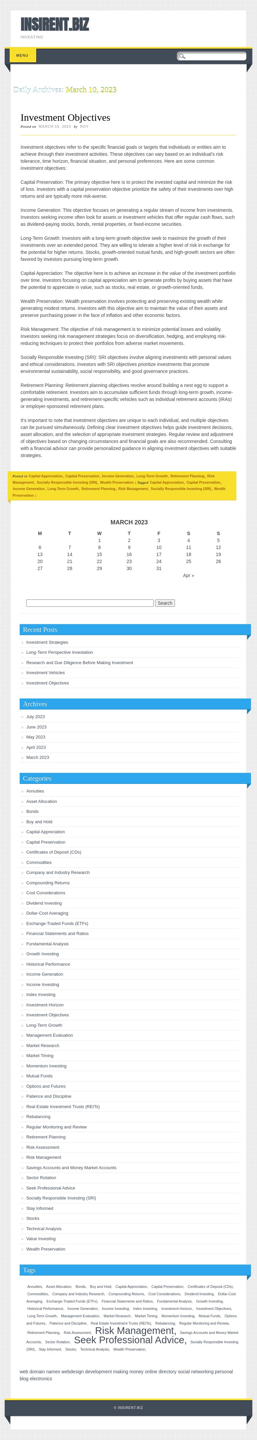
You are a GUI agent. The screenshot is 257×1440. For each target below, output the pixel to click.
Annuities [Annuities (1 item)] (34, 1287)
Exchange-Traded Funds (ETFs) (57, 923)
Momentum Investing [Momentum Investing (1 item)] (178, 1316)
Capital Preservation (82, 476)
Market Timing (40, 1055)
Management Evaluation (49, 1035)
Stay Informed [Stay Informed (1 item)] (50, 1349)
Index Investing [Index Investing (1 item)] (145, 1309)
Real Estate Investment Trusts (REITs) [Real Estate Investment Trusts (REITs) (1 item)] (121, 1323)
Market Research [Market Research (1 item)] (117, 1316)
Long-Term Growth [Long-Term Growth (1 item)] (42, 1316)
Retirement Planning (187, 476)
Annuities (35, 791)
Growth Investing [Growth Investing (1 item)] (209, 1301)
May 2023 (35, 737)
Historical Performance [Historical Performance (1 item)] (45, 1309)
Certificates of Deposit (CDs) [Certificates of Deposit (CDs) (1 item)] (210, 1287)
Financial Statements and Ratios (57, 933)
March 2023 (37, 757)
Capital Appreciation (46, 476)
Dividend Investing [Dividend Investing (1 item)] (199, 1294)
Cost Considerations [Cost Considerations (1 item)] (164, 1294)
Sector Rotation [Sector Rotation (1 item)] (57, 1342)
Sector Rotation (41, 1177)
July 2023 (35, 716)
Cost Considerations (45, 892)
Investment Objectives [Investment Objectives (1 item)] (213, 1309)
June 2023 (36, 727)
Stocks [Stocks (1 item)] (70, 1349)
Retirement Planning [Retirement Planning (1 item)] (43, 1333)
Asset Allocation (41, 801)
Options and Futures (46, 1086)
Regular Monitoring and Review (56, 1126)
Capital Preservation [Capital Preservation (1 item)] (167, 1287)
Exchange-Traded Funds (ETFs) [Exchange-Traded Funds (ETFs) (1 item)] (72, 1301)
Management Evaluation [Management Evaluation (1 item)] (80, 1316)
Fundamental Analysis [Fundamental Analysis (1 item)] (174, 1301)
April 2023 (36, 747)
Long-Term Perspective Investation (59, 652)
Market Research (42, 1045)
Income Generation (118, 476)
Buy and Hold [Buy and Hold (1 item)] (100, 1287)
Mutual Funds (39, 1075)
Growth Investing (42, 953)
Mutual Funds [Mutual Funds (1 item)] (209, 1316)
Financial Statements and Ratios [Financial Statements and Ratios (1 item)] (127, 1301)
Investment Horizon (45, 1004)
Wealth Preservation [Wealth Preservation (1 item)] (129, 1349)
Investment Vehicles (45, 672)
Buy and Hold (39, 821)
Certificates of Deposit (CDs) (53, 852)
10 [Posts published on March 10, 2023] (159, 547)
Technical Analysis (44, 1228)
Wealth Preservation (117, 482)
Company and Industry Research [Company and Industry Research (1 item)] (78, 1294)
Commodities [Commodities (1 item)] (37, 1294)
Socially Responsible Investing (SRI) (67, 482)
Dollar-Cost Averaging (47, 913)
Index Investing (40, 994)
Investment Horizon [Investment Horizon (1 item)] (176, 1309)
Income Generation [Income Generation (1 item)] (83, 1309)
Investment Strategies (47, 642)
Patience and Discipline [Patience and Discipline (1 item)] (68, 1323)
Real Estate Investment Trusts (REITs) (63, 1106)
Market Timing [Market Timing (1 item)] (146, 1316)
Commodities (39, 862)
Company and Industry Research (58, 872)
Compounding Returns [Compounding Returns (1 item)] (126, 1294)
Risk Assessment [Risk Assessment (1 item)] (77, 1333)
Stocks (32, 1218)
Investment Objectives (65, 117)
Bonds (32, 811)
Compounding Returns (48, 882)
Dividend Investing (44, 903)
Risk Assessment (42, 1147)
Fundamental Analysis (47, 943)
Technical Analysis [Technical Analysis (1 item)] (94, 1349)
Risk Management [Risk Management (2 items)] (134, 1330)
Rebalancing (38, 1116)
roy (84, 126)
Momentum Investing (46, 1065)
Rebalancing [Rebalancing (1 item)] (165, 1323)
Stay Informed (39, 1208)
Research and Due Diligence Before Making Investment (79, 662)
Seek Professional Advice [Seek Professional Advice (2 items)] (129, 1339)
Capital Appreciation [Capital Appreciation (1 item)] (131, 1287)
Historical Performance (48, 964)
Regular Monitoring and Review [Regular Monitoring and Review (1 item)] (204, 1323)
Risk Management (133, 489)
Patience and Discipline (48, 1096)
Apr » (188, 575)
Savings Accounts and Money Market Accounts (71, 1167)
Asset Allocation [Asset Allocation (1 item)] (58, 1287)
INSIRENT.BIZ (55, 24)
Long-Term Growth (152, 476)
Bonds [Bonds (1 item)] (81, 1287)
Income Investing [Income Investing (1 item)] (115, 1309)
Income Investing (42, 984)
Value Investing (41, 1238)
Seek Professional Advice (50, 1187)
